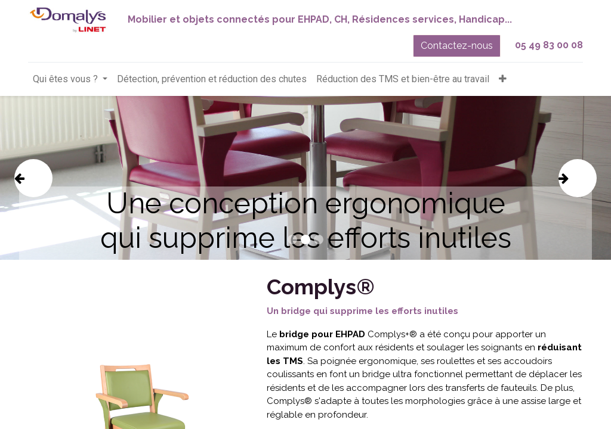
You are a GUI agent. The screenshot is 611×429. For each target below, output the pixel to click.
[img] (38, 178)
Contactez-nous (457, 45)
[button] (502, 79)
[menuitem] (211, 79)
